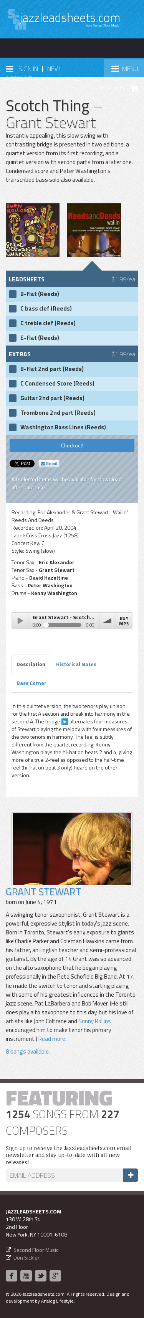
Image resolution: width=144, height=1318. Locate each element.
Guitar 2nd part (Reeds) (52, 398)
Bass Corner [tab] (31, 683)
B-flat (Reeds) (39, 294)
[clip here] (64, 721)
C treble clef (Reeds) (48, 323)
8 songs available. (28, 1051)
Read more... (53, 1038)
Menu (127, 70)
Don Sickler (26, 1257)
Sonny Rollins (94, 1021)
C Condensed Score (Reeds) (57, 383)
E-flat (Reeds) (39, 338)
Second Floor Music (35, 1250)
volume (107, 621)
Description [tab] (31, 664)
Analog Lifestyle (57, 1301)
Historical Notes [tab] (76, 664)
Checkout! (72, 445)
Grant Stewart (43, 891)
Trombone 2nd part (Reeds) (58, 413)
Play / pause (20, 621)
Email (49, 463)
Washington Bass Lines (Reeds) (63, 427)
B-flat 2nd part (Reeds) (52, 369)
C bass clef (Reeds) (46, 308)
